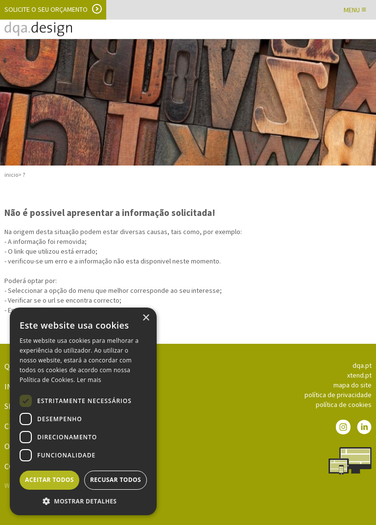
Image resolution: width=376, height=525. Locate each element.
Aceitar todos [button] (49, 480)
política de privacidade (338, 394)
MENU (355, 10)
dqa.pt (362, 365)
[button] (83, 500)
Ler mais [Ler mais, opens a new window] (89, 380)
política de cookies (344, 404)
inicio (11, 174)
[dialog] (83, 411)
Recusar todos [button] (115, 480)
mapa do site (352, 385)
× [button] (145, 318)
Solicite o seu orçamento (46, 9)
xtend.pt (359, 375)
